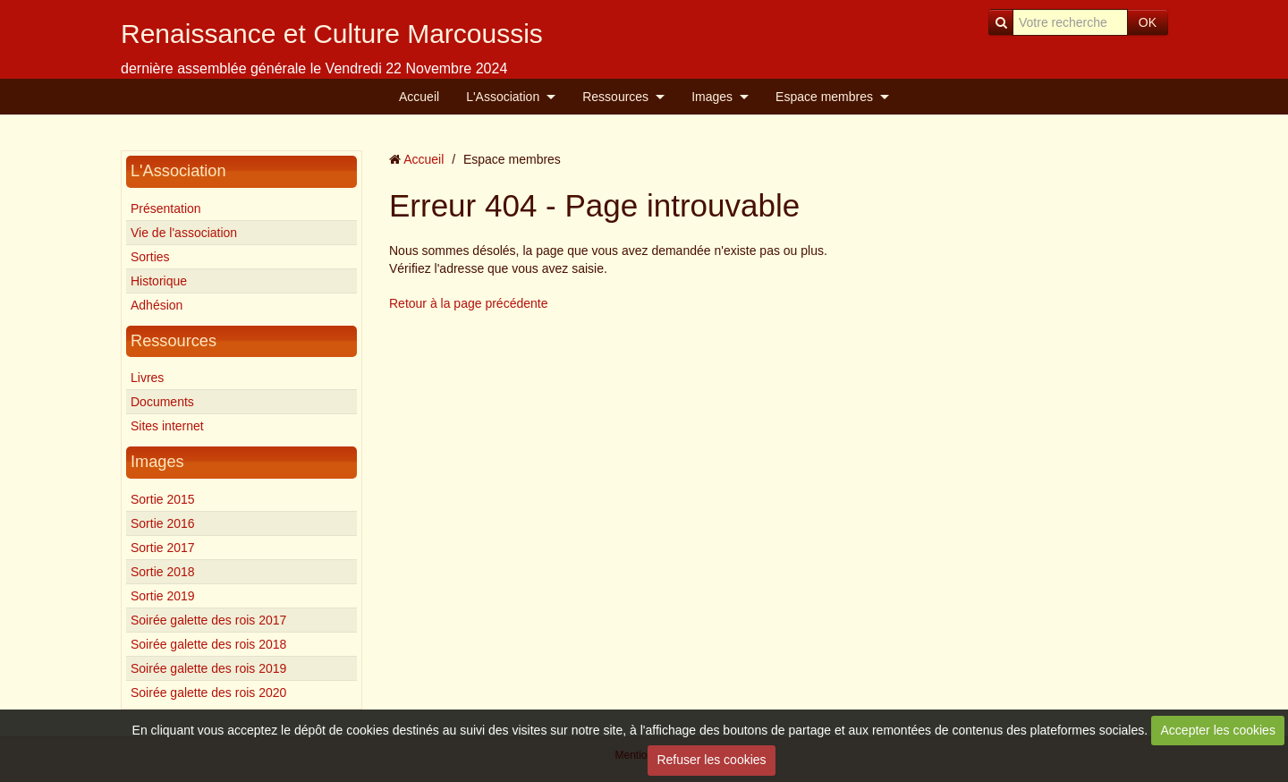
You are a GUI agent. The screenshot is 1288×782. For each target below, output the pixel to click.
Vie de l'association (184, 232)
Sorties (150, 257)
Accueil (419, 96)
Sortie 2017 (163, 547)
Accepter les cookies (1218, 730)
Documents (162, 402)
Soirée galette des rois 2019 (208, 668)
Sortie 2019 (163, 596)
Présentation (166, 208)
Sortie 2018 (163, 572)
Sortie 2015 (163, 499)
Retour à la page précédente (468, 303)
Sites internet (167, 426)
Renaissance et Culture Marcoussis (332, 33)
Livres (147, 377)
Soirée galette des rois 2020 (208, 692)
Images (712, 96)
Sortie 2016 (163, 523)
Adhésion (156, 305)
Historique (159, 281)
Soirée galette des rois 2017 (208, 620)
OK (1148, 22)
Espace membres (824, 96)
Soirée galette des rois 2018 (208, 644)
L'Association (502, 96)
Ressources (615, 96)
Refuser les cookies (711, 759)
